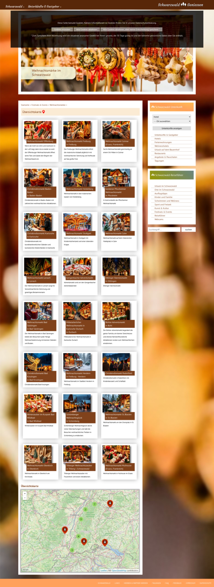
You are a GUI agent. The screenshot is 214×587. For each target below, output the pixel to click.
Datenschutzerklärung (146, 22)
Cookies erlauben (62, 29)
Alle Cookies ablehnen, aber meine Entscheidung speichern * (131, 29)
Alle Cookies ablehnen (86, 29)
